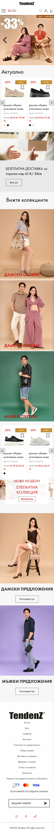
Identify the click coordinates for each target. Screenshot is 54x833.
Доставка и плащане (27, 756)
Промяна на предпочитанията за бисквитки (27, 778)
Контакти (27, 739)
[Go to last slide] (5, 40)
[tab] (16, 62)
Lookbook (27, 733)
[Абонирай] (45, 803)
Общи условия (27, 750)
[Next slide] (48, 40)
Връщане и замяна (27, 761)
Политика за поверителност (27, 744)
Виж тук (14, 182)
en (14, 10)
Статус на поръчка (27, 767)
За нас (27, 722)
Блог (27, 728)
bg (9, 10)
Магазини (27, 772)
